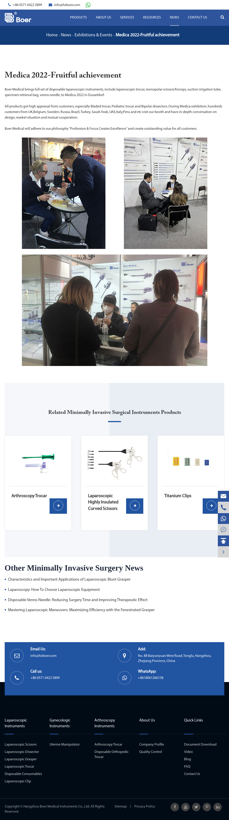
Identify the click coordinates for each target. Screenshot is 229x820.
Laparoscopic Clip (18, 781)
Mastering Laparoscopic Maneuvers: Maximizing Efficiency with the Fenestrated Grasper (81, 610)
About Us (103, 17)
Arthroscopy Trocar (108, 744)
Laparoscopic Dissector (22, 752)
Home (52, 35)
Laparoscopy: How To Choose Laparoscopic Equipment (54, 590)
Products (78, 17)
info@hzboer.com (67, 5)
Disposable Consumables (23, 774)
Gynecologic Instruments (60, 723)
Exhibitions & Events (93, 35)
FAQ (187, 767)
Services (127, 17)
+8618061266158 (150, 678)
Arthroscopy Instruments (104, 723)
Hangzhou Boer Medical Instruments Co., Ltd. (56, 806)
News (174, 17)
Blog (187, 759)
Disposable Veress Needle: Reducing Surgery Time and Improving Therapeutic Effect (78, 600)
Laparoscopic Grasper (21, 759)
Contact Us (197, 17)
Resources (152, 17)
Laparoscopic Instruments (16, 723)
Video (188, 752)
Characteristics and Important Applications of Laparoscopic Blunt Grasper (69, 579)
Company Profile (151, 744)
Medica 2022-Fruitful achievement (147, 35)
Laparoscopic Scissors (21, 744)
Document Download (200, 744)
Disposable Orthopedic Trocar (111, 754)
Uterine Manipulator (65, 744)
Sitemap (120, 806)
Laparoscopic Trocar (19, 767)
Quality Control (150, 752)
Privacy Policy (144, 806)
